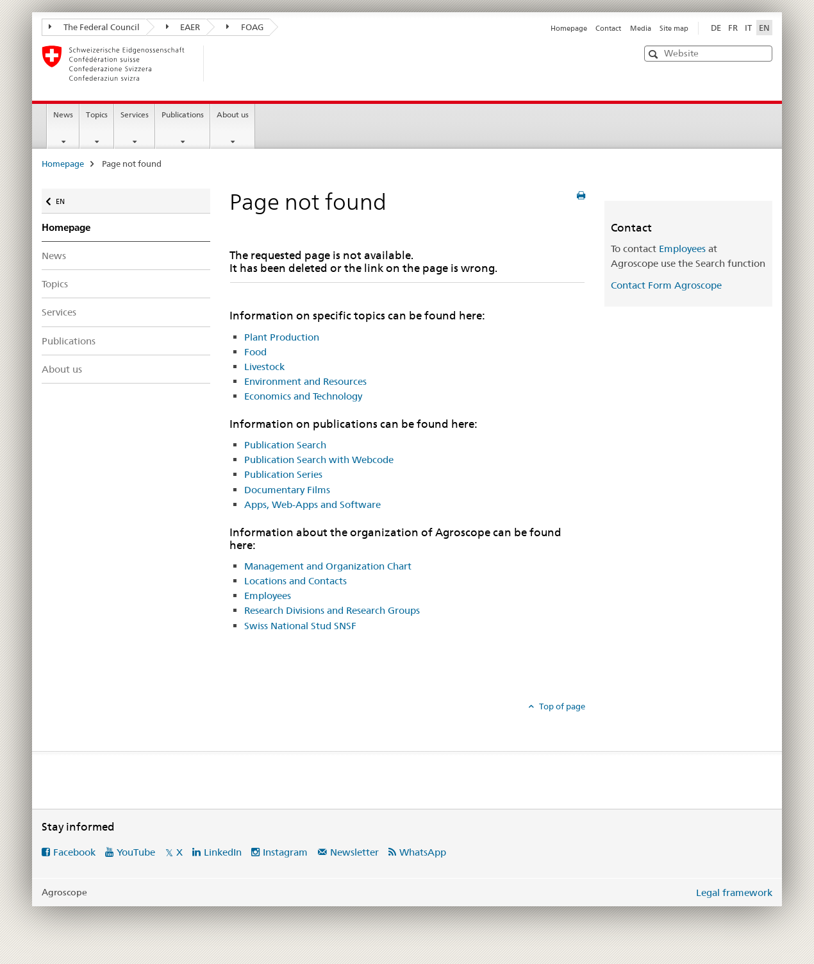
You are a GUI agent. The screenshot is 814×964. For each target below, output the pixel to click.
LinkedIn (223, 852)
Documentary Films (287, 490)
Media (640, 28)
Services (134, 114)
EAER (183, 27)
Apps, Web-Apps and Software (312, 504)
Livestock (264, 366)
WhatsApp (422, 852)
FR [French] (733, 27)
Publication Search (285, 445)
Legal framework (734, 892)
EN (63, 198)
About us (233, 114)
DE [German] (716, 27)
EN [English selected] (764, 27)
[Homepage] (224, 63)
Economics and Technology (303, 396)
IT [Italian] (748, 27)
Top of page (561, 706)
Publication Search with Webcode (319, 459)
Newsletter (354, 852)
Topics (97, 114)
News (63, 114)
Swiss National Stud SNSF (300, 626)
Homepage (569, 28)
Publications (183, 114)
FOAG (244, 27)
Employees (267, 595)
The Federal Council (94, 27)
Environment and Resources (305, 381)
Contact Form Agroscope (666, 285)
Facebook (74, 852)
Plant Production (281, 337)
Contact (608, 28)
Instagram (285, 852)
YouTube (136, 852)
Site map (674, 28)
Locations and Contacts (295, 581)
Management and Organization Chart (327, 566)
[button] (654, 54)
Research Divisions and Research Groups (332, 610)
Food (255, 352)
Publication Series (283, 474)
